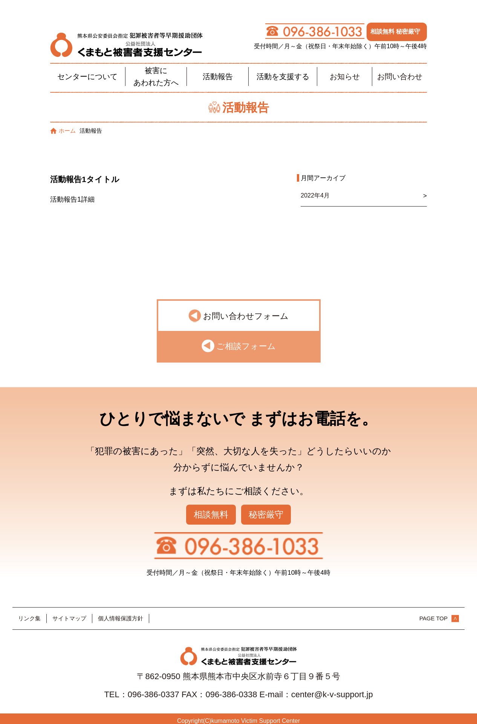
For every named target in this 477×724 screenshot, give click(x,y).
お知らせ (345, 71)
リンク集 (29, 614)
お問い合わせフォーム (246, 311)
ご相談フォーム (246, 341)
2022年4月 (316, 190)
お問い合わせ (399, 71)
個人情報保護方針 (120, 614)
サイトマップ (69, 614)
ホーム (63, 125)
